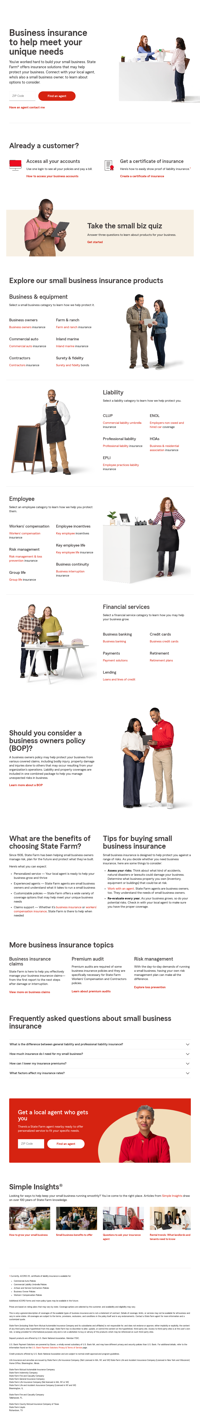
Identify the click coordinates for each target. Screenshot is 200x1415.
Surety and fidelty (68, 365)
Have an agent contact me (27, 107)
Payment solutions (115, 660)
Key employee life (67, 552)
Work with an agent (121, 888)
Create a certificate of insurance (142, 176)
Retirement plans (161, 660)
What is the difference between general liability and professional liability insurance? (66, 1044)
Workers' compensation (24, 533)
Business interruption (70, 571)
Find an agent (57, 96)
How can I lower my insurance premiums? (38, 1063)
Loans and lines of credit (119, 679)
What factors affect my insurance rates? (37, 1073)
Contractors (17, 365)
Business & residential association (164, 448)
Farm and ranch (67, 327)
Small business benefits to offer (74, 1235)
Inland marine (65, 346)
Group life (15, 579)
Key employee (65, 533)
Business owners (20, 327)
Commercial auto (20, 346)
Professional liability (116, 446)
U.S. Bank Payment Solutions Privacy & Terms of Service (57, 1347)
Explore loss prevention (150, 987)
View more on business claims (29, 992)
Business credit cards (164, 641)
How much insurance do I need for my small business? (46, 1053)
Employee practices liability (121, 465)
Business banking (114, 641)
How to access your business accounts (52, 176)
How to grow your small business (28, 1235)
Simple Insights (172, 1195)
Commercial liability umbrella (122, 422)
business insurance (68, 907)
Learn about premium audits (91, 991)
